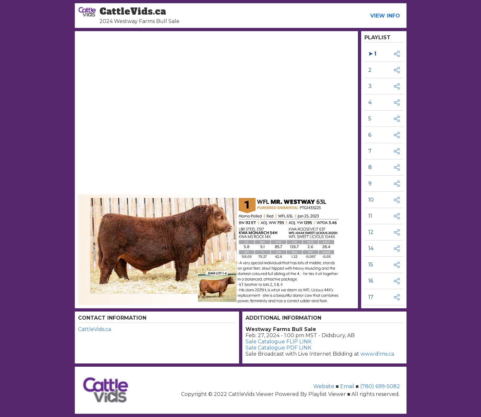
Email (347, 386)
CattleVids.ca (94, 329)
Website (324, 386)
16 (370, 281)
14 (370, 248)
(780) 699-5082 (379, 386)
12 (370, 232)
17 (370, 297)
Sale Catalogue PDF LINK (278, 348)
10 (371, 200)
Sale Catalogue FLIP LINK (279, 341)
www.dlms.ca (377, 354)
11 (370, 216)
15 (370, 265)
